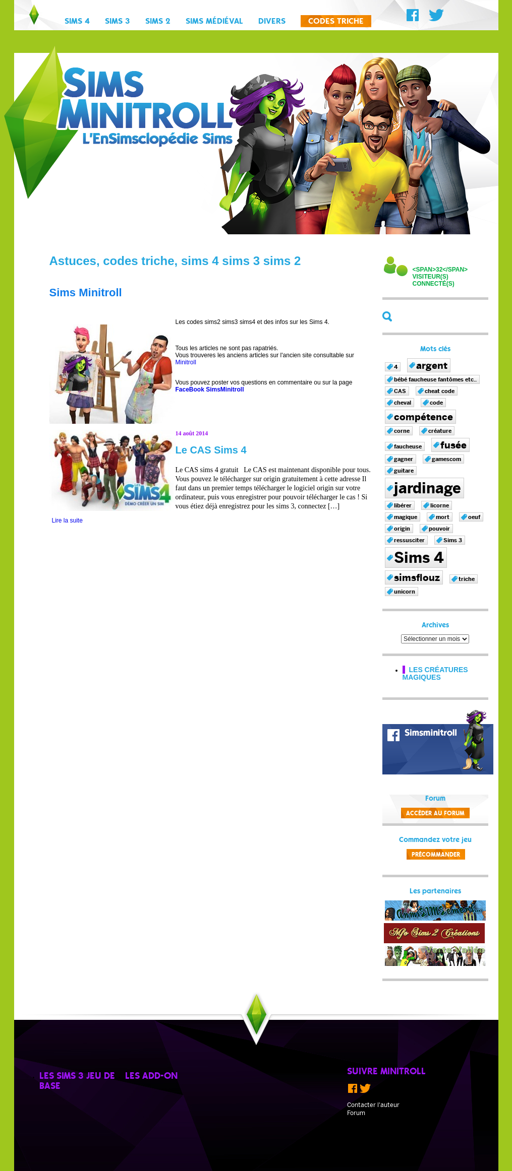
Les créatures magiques (435, 673)
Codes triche (336, 21)
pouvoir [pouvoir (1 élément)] (439, 529)
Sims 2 (157, 22)
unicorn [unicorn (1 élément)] (404, 592)
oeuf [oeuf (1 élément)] (474, 517)
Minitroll (186, 362)
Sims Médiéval (214, 22)
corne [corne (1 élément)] (402, 431)
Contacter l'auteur (373, 1105)
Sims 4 (77, 22)
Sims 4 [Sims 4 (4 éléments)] (419, 557)
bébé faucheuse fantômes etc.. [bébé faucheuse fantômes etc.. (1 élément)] (435, 379)
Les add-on (151, 1076)
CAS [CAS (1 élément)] (400, 391)
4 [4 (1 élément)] (395, 367)
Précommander (436, 855)
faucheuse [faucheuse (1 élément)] (408, 446)
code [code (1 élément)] (436, 403)
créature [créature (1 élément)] (439, 431)
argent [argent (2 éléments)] (431, 365)
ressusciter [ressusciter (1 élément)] (409, 540)
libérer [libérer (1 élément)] (403, 505)
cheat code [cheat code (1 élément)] (439, 391)
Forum (356, 1113)
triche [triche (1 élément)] (467, 579)
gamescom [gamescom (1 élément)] (446, 459)
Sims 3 (117, 22)
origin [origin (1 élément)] (402, 529)
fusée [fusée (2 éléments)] (453, 444)
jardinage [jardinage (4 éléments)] (427, 488)
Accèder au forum (435, 813)
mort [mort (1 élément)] (442, 517)
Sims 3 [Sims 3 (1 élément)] (452, 540)
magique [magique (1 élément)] (405, 517)
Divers (272, 22)
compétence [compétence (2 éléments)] (423, 416)
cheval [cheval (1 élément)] (402, 403)
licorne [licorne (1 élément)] (439, 505)
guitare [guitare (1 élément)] (404, 471)
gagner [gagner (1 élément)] (403, 459)
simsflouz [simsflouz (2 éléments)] (417, 577)
